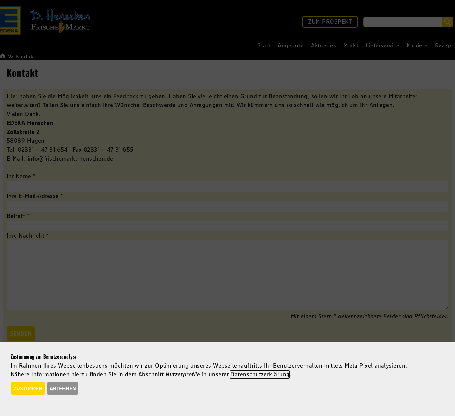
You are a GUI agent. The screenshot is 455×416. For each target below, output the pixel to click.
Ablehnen (63, 388)
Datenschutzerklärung (259, 374)
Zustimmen (28, 388)
